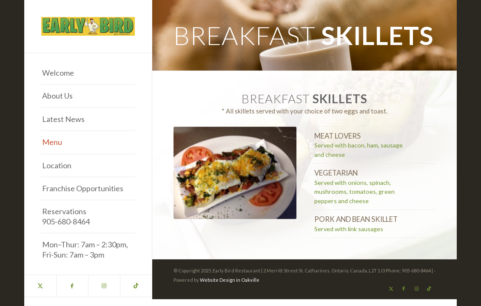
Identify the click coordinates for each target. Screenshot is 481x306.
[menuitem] (88, 73)
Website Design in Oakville (229, 280)
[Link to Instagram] (104, 286)
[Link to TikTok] (136, 286)
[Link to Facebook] (72, 286)
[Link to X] (40, 286)
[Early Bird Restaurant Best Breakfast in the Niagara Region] (88, 26)
